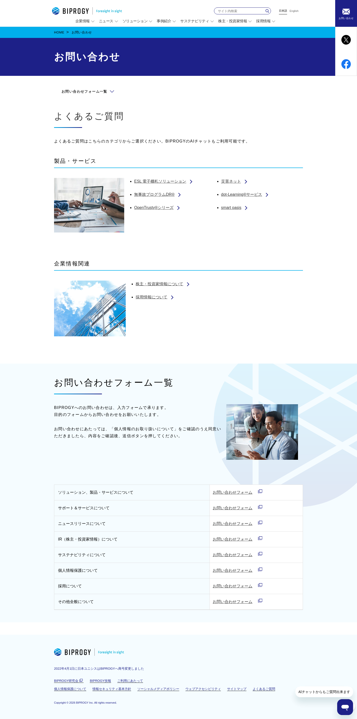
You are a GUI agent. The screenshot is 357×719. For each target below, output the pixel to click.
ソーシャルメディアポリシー (158, 689)
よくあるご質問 (89, 116)
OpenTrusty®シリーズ (154, 207)
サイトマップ (236, 689)
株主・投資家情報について (159, 284)
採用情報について (151, 297)
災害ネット (231, 181)
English (294, 11)
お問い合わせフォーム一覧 (84, 91)
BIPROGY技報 (100, 681)
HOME (59, 32)
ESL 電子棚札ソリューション (160, 181)
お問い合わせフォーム (232, 492)
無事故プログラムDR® (154, 194)
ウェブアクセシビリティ (203, 689)
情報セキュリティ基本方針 (111, 689)
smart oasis (231, 207)
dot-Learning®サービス (241, 194)
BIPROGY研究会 (69, 681)
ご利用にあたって (130, 681)
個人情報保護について (70, 689)
